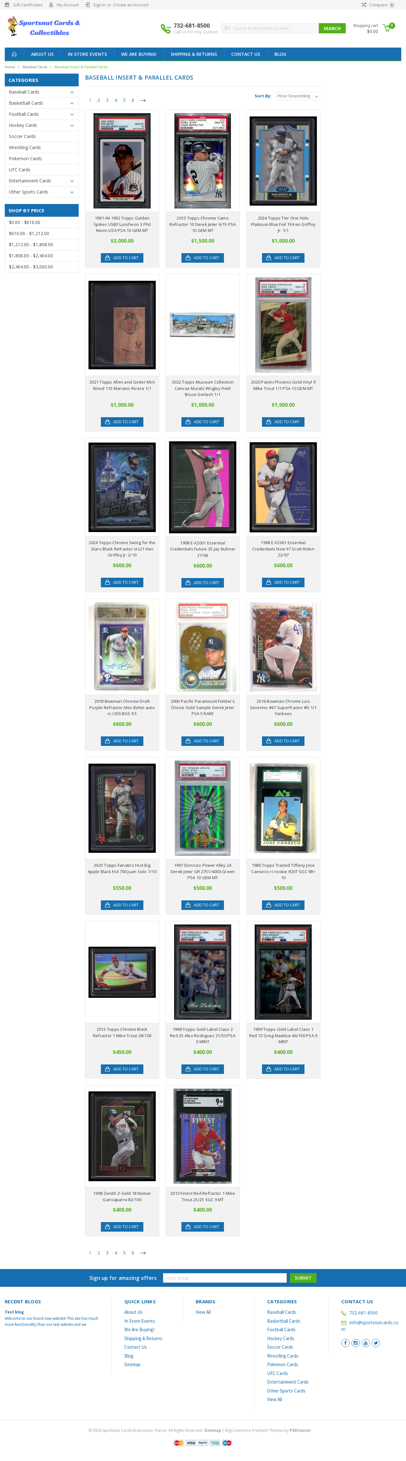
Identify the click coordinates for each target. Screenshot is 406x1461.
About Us (42, 54)
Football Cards (24, 114)
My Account (68, 5)
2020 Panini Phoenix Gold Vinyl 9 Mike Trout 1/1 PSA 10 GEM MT (283, 385)
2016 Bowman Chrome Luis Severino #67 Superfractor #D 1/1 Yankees (283, 707)
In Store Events (87, 54)
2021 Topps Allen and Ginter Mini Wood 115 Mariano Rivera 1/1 (122, 385)
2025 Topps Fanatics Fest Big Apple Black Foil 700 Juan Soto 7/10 (122, 868)
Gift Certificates (28, 5)
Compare (378, 5)
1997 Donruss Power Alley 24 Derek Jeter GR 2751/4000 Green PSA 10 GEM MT (203, 871)
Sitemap (132, 1364)
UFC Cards (19, 170)
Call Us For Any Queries (196, 32)
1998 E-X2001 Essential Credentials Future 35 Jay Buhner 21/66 (202, 549)
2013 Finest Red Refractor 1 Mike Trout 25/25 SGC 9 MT (202, 1196)
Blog (280, 54)
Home (10, 66)
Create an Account (130, 5)
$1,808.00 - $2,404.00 (31, 256)
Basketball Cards (26, 103)
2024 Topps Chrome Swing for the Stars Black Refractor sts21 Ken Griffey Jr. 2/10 (122, 549)
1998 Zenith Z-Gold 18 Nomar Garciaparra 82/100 (122, 1196)
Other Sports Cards (28, 192)
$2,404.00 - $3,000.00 (31, 267)
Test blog (14, 1312)
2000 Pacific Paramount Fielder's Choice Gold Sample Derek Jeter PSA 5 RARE (203, 707)
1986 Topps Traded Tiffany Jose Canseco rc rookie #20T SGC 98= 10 (283, 871)
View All (203, 1312)
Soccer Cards (22, 136)
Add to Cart (126, 258)
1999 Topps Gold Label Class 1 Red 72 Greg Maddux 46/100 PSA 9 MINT (283, 1035)
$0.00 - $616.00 (24, 222)
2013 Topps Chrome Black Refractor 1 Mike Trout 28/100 (122, 1032)
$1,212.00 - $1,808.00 (31, 244)
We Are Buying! (138, 54)
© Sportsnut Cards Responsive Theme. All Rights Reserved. (155, 1430)
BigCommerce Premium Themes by (268, 1430)
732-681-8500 (196, 28)
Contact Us (245, 54)
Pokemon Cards (25, 158)
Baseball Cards (35, 66)
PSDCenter (300, 1430)
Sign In (99, 5)
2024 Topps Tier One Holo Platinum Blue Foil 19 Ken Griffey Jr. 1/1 (283, 224)
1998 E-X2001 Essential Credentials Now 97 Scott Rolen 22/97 (283, 549)
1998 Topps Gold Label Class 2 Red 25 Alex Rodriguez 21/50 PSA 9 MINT (202, 1035)
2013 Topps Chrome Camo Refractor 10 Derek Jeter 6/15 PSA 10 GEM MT (202, 224)
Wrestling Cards (25, 147)
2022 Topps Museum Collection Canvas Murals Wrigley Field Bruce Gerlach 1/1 (202, 388)
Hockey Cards (23, 125)
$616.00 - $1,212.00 (29, 233)
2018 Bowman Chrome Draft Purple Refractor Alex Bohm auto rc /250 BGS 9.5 (122, 707)
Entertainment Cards (30, 181)
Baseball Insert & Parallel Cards (81, 66)
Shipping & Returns (194, 54)
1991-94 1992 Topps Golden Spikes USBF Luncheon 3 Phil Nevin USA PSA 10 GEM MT (122, 224)
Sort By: (263, 96)
